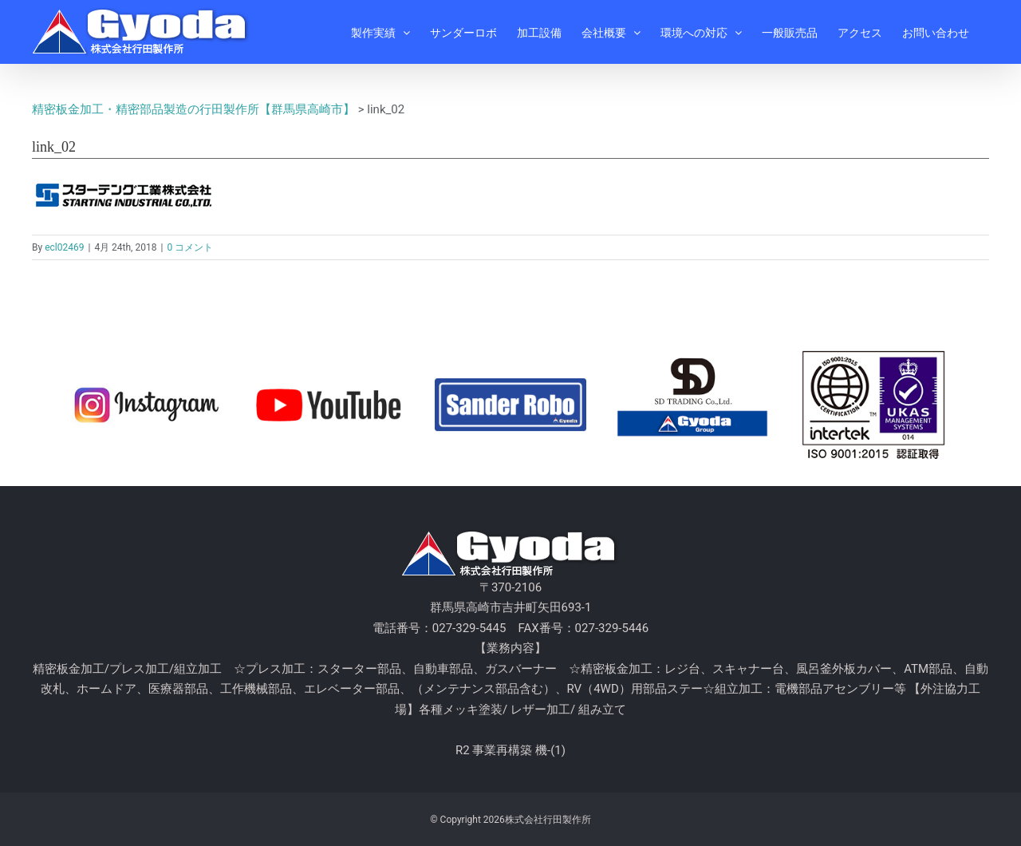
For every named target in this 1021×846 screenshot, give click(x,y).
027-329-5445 (469, 628)
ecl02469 (64, 247)
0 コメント (190, 247)
